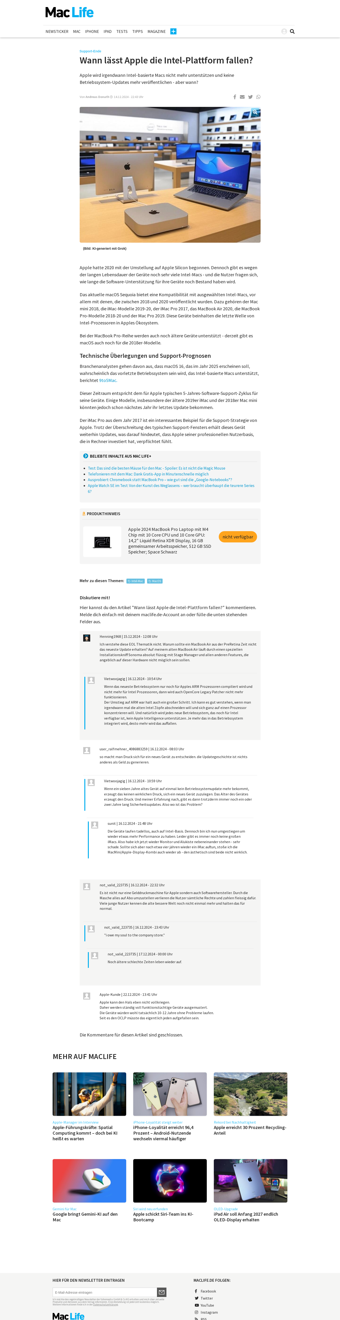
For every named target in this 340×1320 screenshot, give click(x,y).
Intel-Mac (137, 581)
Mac (76, 31)
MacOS (156, 581)
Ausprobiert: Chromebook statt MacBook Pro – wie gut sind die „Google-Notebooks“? (160, 479)
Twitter (204, 1298)
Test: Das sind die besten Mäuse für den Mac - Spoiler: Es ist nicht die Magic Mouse (156, 468)
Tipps (137, 31)
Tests (122, 31)
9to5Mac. (108, 380)
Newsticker (57, 31)
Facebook (205, 1291)
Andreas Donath (97, 97)
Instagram (206, 1312)
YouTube (204, 1305)
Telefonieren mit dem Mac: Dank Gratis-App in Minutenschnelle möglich (148, 474)
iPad (108, 31)
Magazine (157, 31)
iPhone (92, 31)
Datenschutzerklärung (105, 1304)
